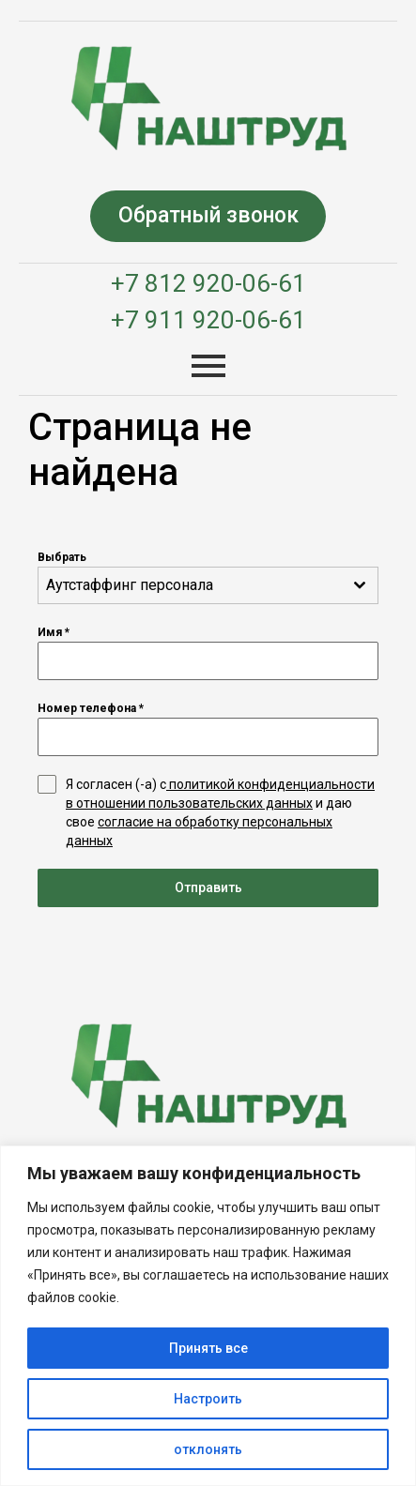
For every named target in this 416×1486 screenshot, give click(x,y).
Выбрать (62, 557)
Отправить (208, 887)
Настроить (208, 1398)
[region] (208, 1315)
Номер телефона (91, 708)
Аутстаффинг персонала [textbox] (129, 585)
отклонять (208, 1449)
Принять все (208, 1348)
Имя (53, 632)
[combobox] (208, 585)
